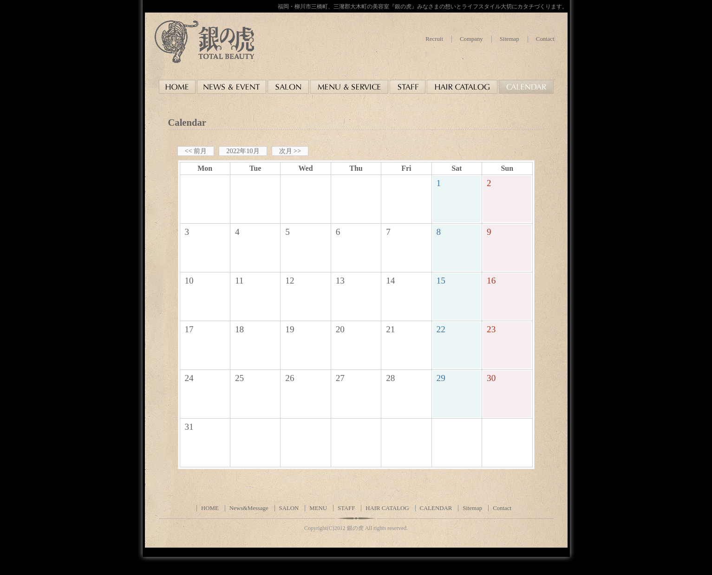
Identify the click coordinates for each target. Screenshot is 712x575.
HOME (210, 508)
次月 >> (290, 151)
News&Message (248, 508)
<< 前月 (196, 151)
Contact (545, 39)
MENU (318, 508)
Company (471, 39)
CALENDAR (436, 508)
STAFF (346, 508)
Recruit (434, 39)
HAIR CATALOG (387, 508)
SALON (289, 508)
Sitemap (509, 39)
